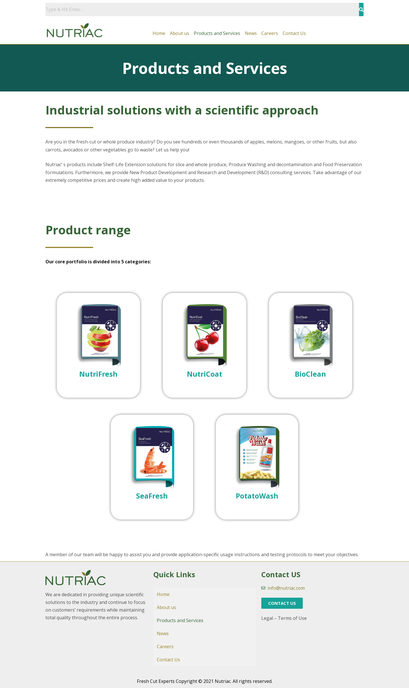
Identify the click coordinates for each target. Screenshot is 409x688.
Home (159, 33)
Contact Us (294, 33)
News (251, 33)
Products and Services (217, 33)
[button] (282, 603)
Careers (269, 33)
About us (179, 33)
